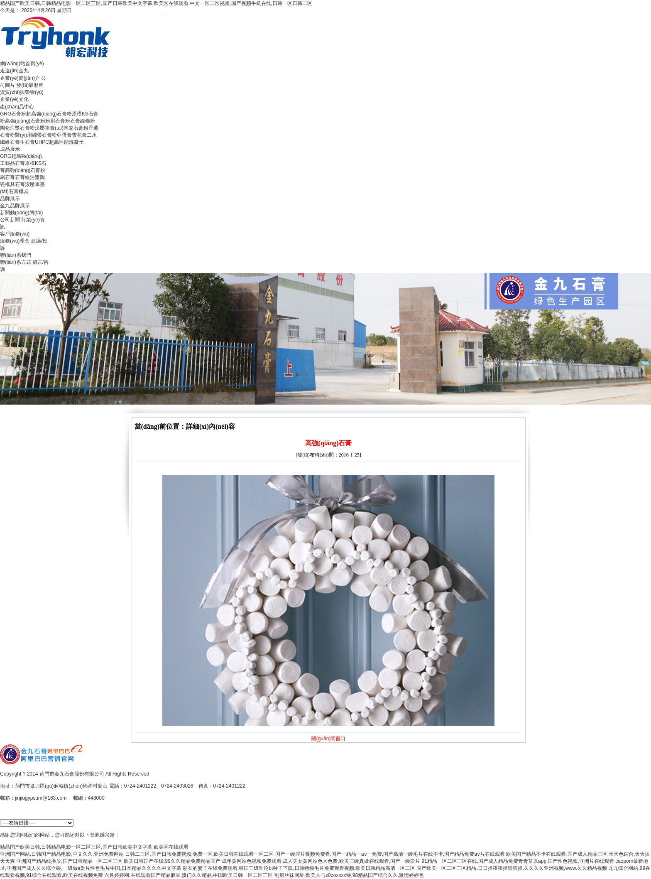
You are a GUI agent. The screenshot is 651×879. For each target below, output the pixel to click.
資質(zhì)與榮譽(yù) (22, 92)
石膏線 (22, 177)
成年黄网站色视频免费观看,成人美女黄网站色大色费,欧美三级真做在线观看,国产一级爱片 (321, 861)
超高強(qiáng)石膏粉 (48, 114)
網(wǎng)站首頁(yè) (22, 63)
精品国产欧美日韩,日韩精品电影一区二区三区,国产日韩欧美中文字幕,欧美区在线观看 (94, 847)
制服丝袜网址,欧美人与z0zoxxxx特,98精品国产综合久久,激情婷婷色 (349, 875)
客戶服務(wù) (14, 234)
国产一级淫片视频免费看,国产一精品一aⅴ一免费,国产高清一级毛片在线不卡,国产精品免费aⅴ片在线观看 (390, 854)
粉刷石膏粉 (57, 121)
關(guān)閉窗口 (328, 739)
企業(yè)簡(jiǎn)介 (20, 78)
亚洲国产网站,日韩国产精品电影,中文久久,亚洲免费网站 (62, 854)
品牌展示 (10, 198)
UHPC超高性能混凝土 (59, 142)
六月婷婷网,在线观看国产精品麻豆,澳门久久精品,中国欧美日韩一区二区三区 (188, 875)
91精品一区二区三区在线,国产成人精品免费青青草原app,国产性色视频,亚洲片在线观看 (517, 861)
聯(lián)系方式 (15, 262)
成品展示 (10, 149)
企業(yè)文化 (14, 99)
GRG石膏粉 (13, 114)
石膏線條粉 (82, 121)
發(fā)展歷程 (30, 85)
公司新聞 (10, 220)
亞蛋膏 (64, 135)
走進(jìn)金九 (14, 71)
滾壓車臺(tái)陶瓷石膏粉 (61, 128)
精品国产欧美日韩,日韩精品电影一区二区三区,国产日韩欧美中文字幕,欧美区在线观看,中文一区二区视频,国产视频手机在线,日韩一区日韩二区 (156, 3)
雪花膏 (79, 135)
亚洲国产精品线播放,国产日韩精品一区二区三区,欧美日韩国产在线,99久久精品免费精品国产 (118, 861)
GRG (5, 156)
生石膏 (27, 142)
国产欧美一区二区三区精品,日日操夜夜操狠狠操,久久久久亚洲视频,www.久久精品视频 (511, 868)
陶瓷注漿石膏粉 (17, 128)
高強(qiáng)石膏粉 (25, 121)
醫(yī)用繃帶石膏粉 (36, 135)
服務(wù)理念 (14, 241)
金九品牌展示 (15, 206)
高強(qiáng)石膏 (22, 170)
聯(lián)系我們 (15, 255)
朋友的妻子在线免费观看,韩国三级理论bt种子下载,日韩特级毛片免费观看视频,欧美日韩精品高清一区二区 (299, 868)
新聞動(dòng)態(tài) (21, 213)
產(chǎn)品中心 (17, 107)
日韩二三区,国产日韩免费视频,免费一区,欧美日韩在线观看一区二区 (199, 854)
